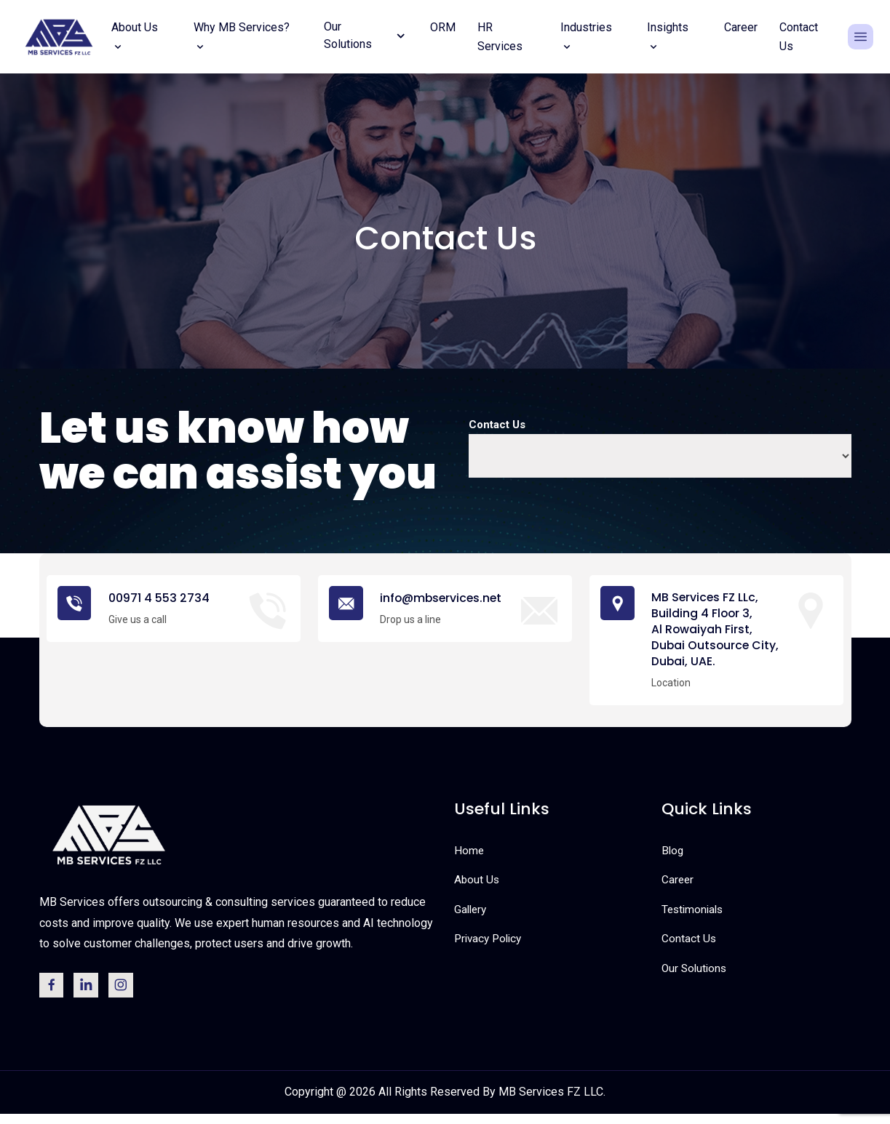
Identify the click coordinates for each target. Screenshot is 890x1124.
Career (741, 27)
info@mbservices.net (447, 598)
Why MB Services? (242, 36)
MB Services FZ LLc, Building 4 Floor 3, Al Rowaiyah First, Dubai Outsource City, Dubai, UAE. (720, 632)
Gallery (471, 915)
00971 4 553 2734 (161, 598)
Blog (673, 856)
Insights (667, 36)
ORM (443, 27)
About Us (134, 36)
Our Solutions (695, 974)
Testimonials (694, 915)
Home (469, 856)
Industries (586, 36)
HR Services (500, 36)
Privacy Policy (490, 945)
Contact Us (798, 36)
